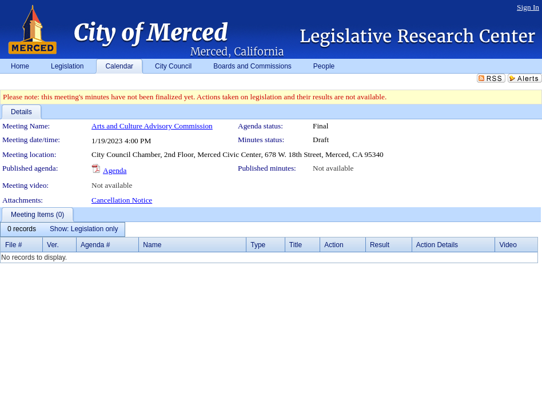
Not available (333, 168)
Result (379, 245)
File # (13, 245)
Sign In (528, 7)
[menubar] (62, 229)
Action (333, 245)
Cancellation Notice (121, 200)
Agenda (114, 170)
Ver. (53, 245)
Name (152, 245)
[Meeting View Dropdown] (84, 229)
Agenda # (95, 245)
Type (257, 245)
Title (295, 245)
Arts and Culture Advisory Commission (152, 126)
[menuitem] (22, 229)
